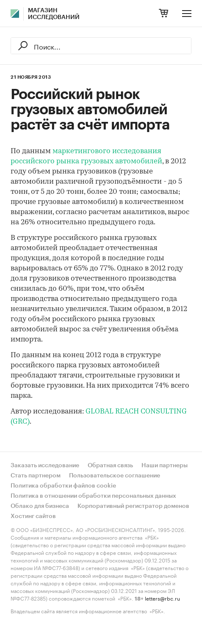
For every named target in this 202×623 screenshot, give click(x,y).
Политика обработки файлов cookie (63, 486)
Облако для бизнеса (40, 506)
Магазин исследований (54, 14)
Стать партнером (36, 476)
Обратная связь (110, 466)
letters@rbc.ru (162, 598)
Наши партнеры (164, 466)
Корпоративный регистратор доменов (133, 506)
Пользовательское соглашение (114, 476)
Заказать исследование (45, 466)
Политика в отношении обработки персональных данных (93, 496)
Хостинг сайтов (33, 516)
